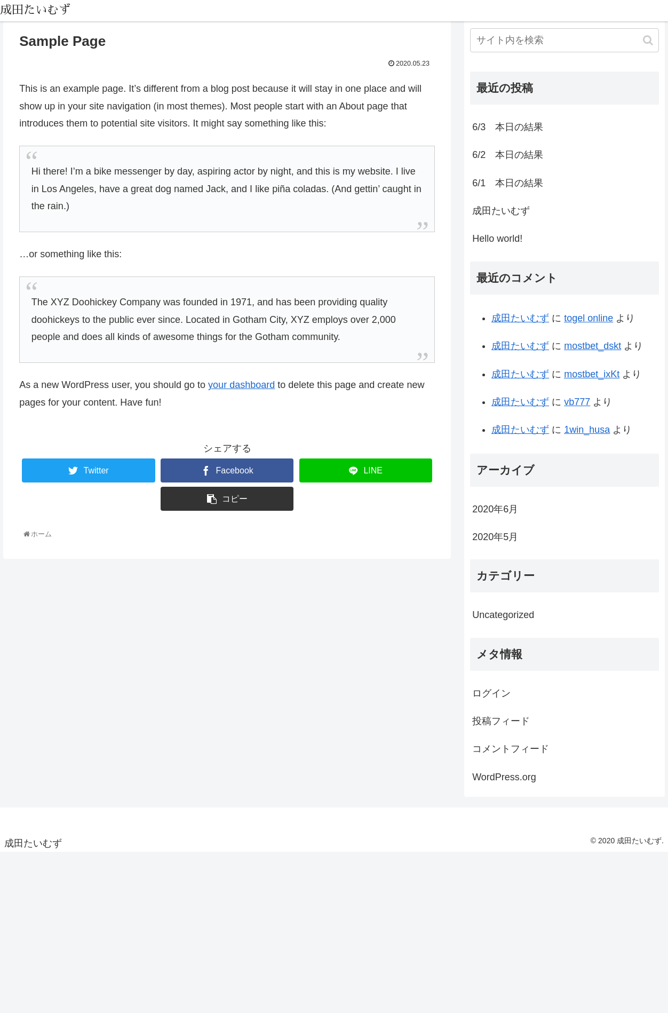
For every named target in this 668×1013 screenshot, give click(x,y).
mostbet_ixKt (591, 374)
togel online (588, 318)
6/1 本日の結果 (507, 183)
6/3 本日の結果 (507, 127)
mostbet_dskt (592, 346)
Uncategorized (503, 615)
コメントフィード (510, 748)
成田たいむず (501, 210)
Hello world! (497, 238)
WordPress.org (504, 777)
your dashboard (241, 384)
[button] (648, 40)
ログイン (491, 693)
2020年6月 (495, 509)
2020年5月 (495, 537)
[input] (564, 40)
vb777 (577, 402)
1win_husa (587, 429)
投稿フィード (501, 721)
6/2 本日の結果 (507, 154)
